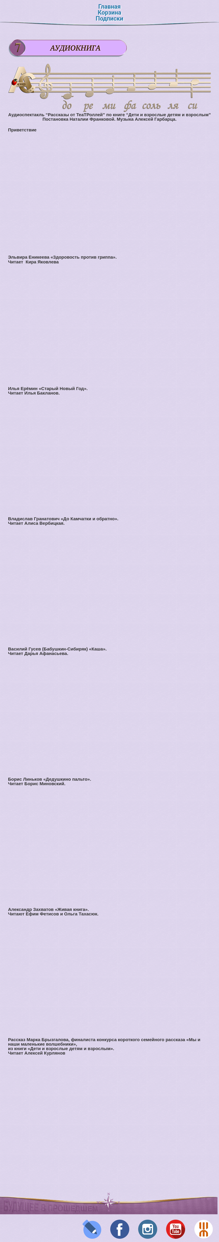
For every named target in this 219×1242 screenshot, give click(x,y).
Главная (109, 6)
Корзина (109, 12)
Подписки (109, 18)
